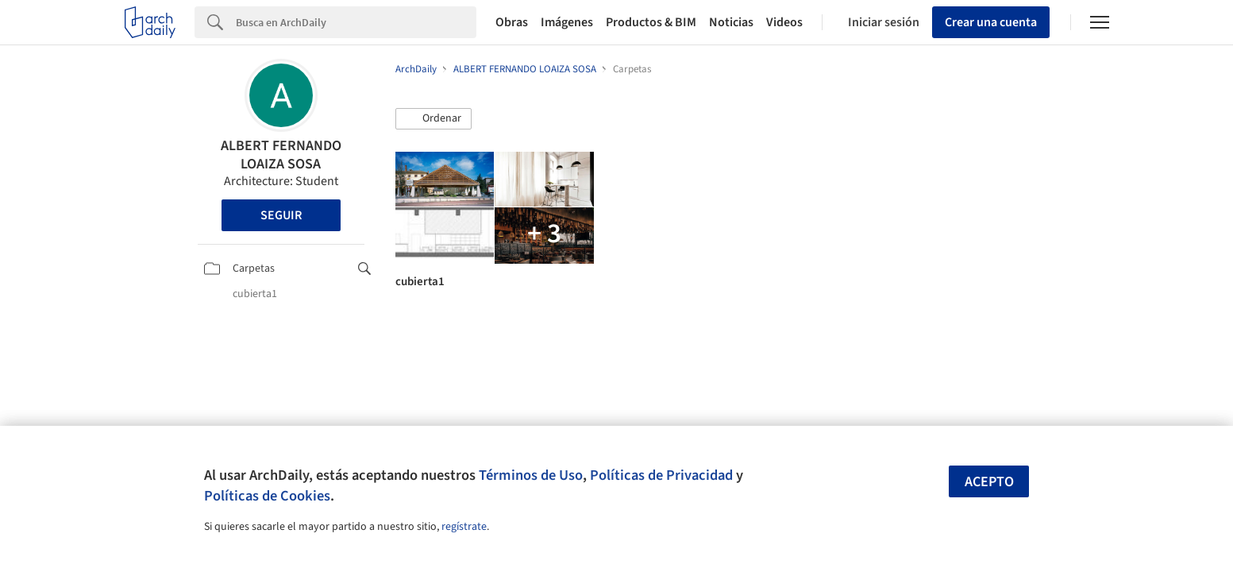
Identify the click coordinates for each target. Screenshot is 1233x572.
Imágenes (567, 22)
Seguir (281, 215)
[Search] (356, 22)
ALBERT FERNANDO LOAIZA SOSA (281, 155)
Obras (511, 22)
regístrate (464, 527)
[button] (433, 119)
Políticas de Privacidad (661, 475)
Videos (784, 22)
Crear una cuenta (991, 22)
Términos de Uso (531, 475)
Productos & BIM (651, 22)
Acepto (989, 482)
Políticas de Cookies (267, 495)
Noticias (731, 22)
